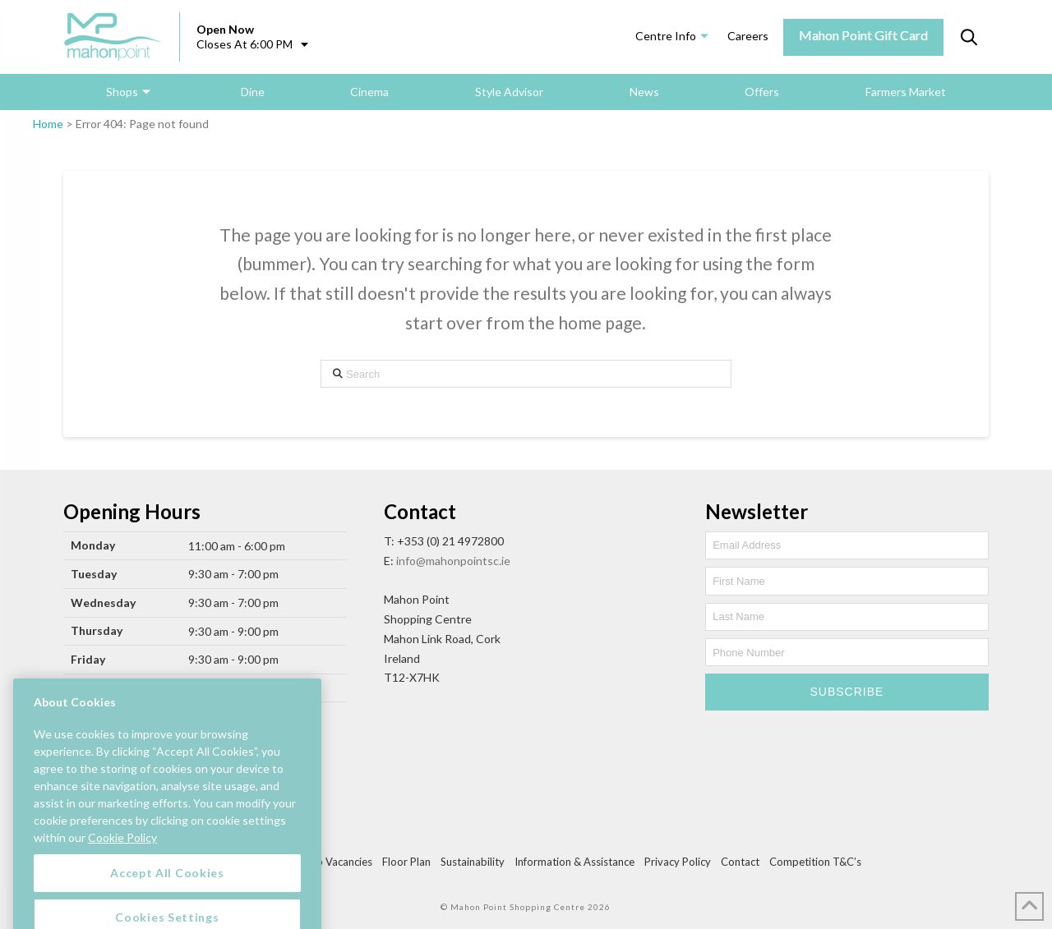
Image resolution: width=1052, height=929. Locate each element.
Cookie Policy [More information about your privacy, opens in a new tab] (122, 854)
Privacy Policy (677, 861)
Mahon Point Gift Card (863, 35)
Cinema (369, 92)
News (644, 92)
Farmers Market (905, 92)
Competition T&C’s (815, 861)
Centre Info (665, 36)
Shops (122, 92)
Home (48, 124)
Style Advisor (509, 92)
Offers (762, 92)
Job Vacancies (338, 861)
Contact (740, 861)
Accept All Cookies (167, 889)
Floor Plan (406, 861)
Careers (747, 36)
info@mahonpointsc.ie (453, 561)
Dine (253, 92)
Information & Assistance (574, 861)
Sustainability (473, 861)
